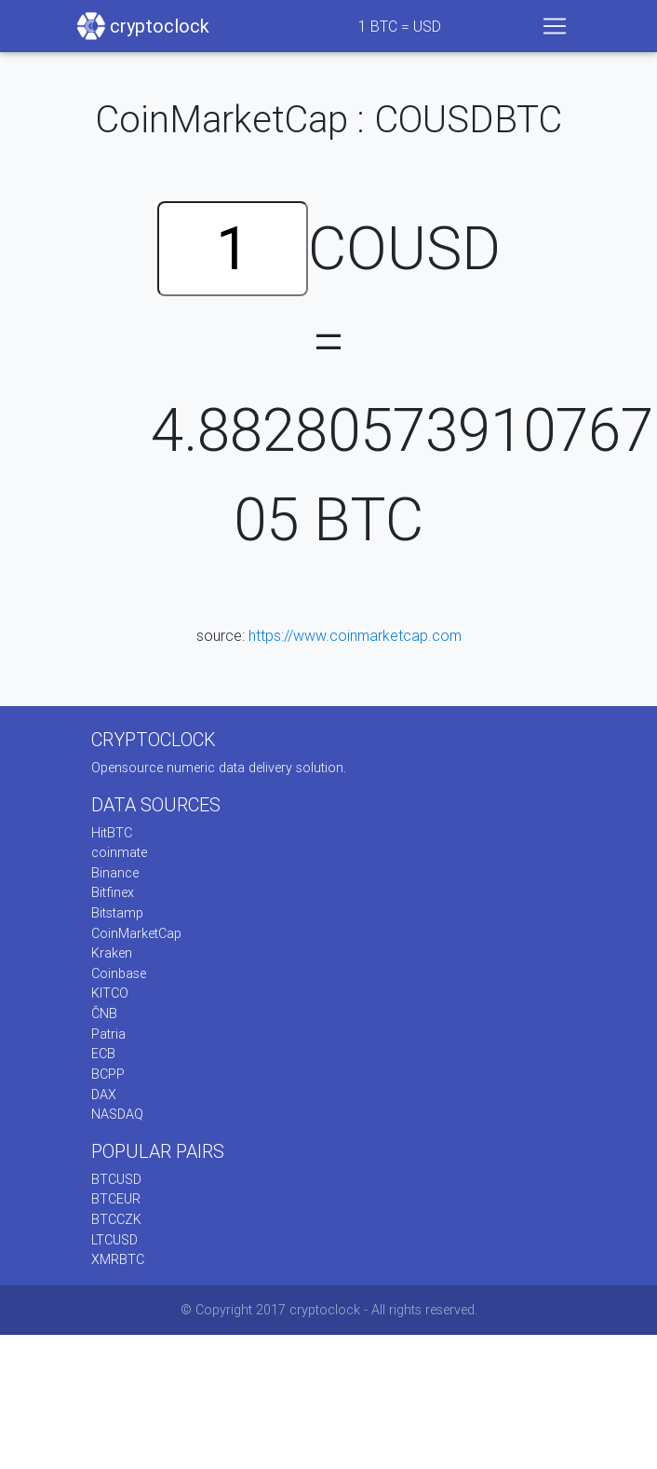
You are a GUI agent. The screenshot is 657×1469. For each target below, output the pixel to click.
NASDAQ (117, 1114)
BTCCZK (116, 1219)
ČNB (104, 1013)
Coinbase (118, 973)
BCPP (108, 1074)
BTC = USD (399, 26)
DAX (103, 1094)
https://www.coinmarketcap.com (355, 635)
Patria (108, 1034)
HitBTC (111, 832)
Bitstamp (117, 913)
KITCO (109, 993)
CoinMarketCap (136, 933)
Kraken (111, 953)
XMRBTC (117, 1259)
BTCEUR (116, 1198)
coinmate (119, 852)
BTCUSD (116, 1179)
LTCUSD (114, 1239)
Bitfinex (112, 892)
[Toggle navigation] (555, 26)
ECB (103, 1053)
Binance (115, 872)
